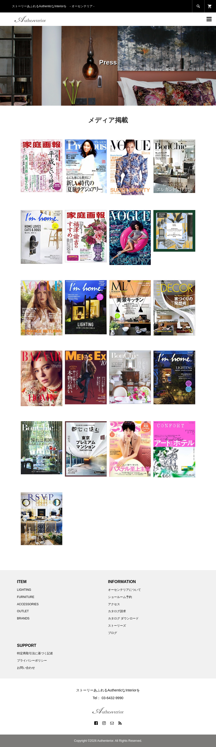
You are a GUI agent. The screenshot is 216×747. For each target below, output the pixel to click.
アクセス (114, 604)
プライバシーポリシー (32, 660)
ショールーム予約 (120, 597)
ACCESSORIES (28, 604)
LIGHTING (24, 590)
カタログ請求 (117, 611)
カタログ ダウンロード (123, 618)
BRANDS (23, 618)
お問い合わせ (26, 668)
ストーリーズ (117, 625)
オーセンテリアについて (124, 590)
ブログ (112, 633)
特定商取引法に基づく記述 (35, 653)
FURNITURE (25, 597)
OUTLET (23, 611)
